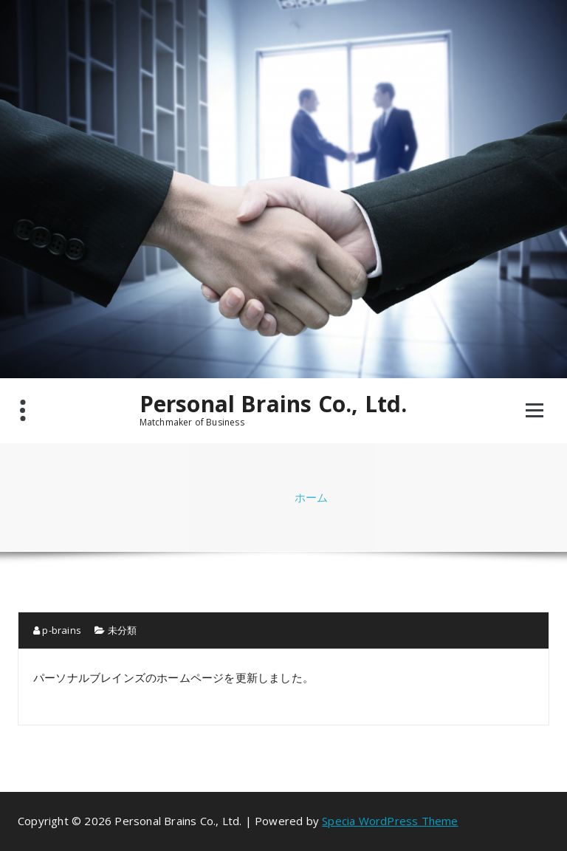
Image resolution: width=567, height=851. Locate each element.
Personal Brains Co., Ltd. (274, 404)
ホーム (312, 497)
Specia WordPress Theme (390, 820)
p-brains (57, 630)
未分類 (122, 630)
